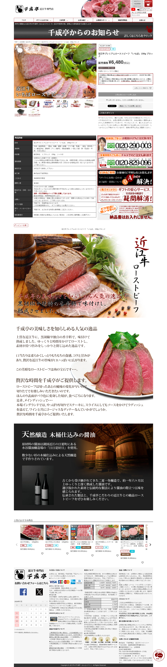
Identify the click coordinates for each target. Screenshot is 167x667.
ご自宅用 (62, 20)
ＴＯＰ (24, 20)
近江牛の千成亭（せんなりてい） (81, 665)
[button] (16, 544)
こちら (54, 215)
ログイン (138, 1)
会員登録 (138, 4)
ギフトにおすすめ (42, 20)
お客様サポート (101, 20)
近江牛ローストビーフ (33, 42)
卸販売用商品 (122, 20)
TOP (15, 42)
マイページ (137, 6)
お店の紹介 (82, 20)
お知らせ (142, 20)
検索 (150, 15)
